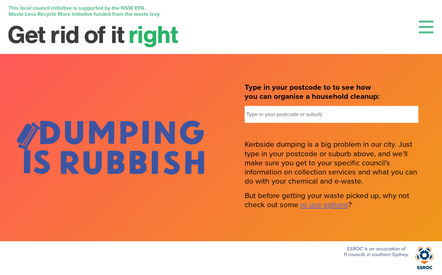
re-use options (324, 204)
